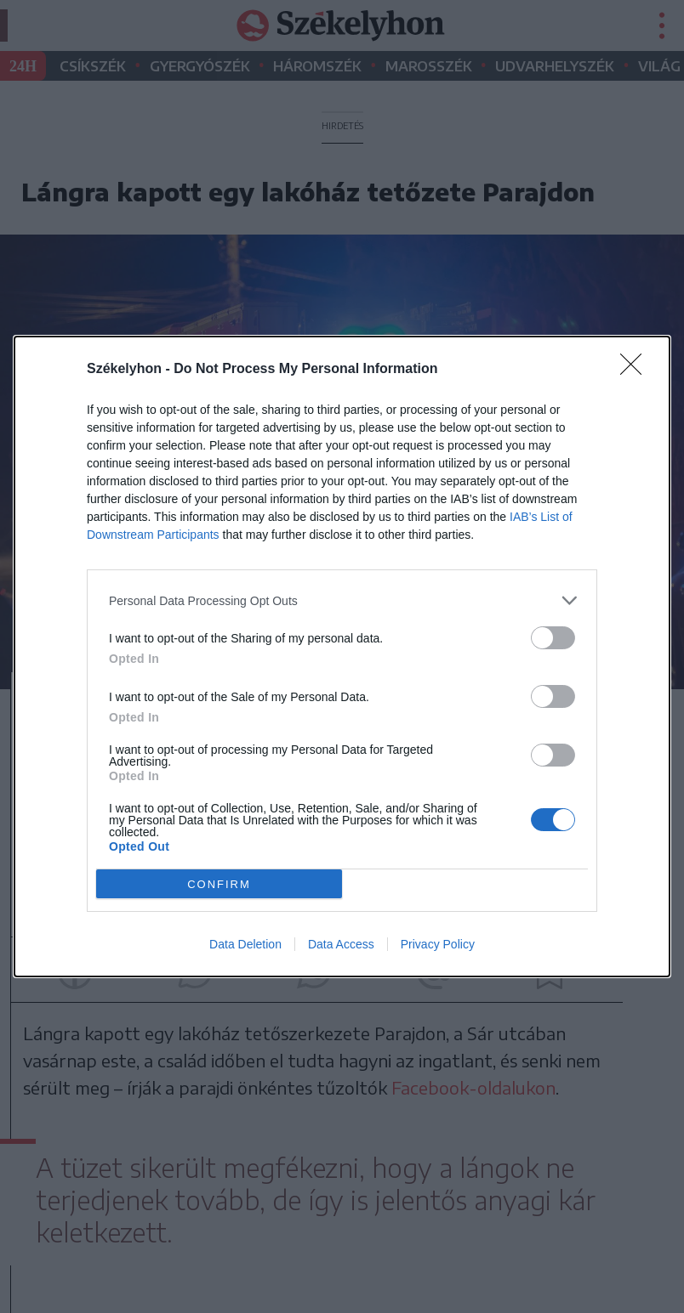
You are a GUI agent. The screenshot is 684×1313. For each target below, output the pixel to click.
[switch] (553, 637)
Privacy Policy (438, 944)
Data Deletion (245, 944)
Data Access (341, 944)
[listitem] (342, 600)
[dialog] (342, 656)
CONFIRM (219, 883)
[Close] (636, 370)
